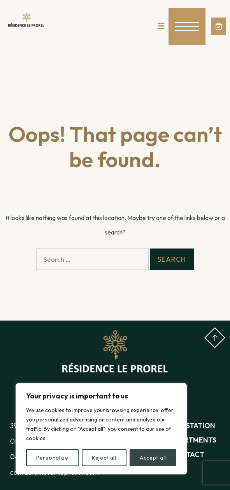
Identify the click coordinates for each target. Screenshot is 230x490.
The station (192, 425)
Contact (187, 454)
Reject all (104, 457)
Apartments (193, 439)
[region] (101, 428)
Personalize (52, 457)
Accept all (153, 457)
